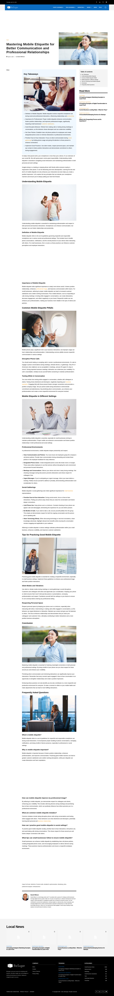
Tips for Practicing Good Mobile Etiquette (91, 81)
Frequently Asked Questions (88, 84)
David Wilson (21, 56)
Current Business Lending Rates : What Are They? (93, 110)
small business (68, 491)
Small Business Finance (84, 113)
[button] (105, 7)
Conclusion (84, 83)
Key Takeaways (85, 74)
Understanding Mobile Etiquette (89, 76)
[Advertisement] (57, 21)
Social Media (82, 95)
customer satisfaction (48, 124)
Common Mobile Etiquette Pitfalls (89, 77)
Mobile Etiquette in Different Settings (90, 79)
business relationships (44, 821)
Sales (80, 117)
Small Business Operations (85, 101)
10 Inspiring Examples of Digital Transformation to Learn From (41, 948)
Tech (7, 39)
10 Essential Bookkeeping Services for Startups (92, 114)
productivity (70, 116)
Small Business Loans (84, 108)
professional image (41, 289)
